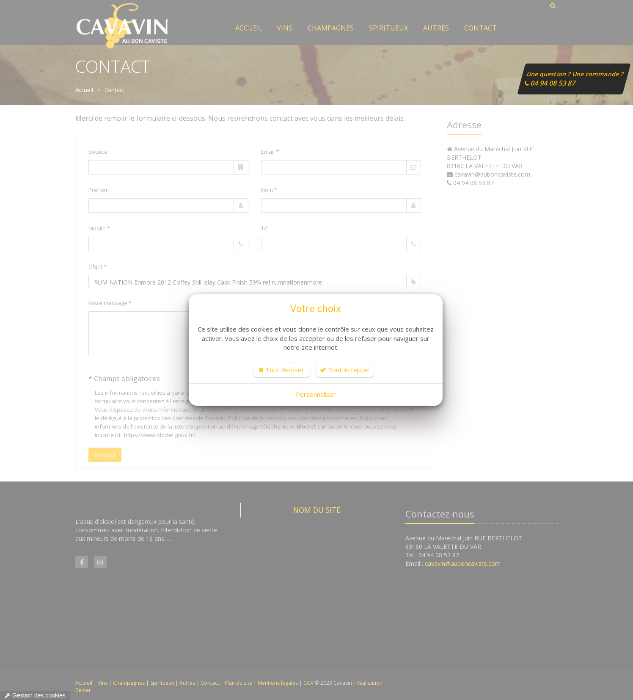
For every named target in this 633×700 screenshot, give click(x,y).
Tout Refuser (281, 369)
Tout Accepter (345, 369)
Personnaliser (316, 394)
